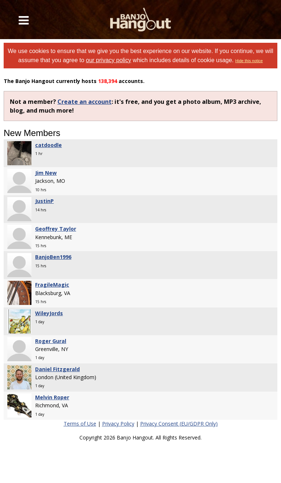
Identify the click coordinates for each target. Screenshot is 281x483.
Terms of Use (80, 423)
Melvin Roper (52, 397)
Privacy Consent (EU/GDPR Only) (179, 423)
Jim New (46, 172)
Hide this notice (249, 61)
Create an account (84, 102)
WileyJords (49, 313)
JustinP (44, 200)
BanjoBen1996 (53, 256)
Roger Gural (50, 340)
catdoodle (48, 144)
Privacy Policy (118, 423)
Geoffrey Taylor (55, 228)
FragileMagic (52, 284)
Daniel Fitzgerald (57, 369)
